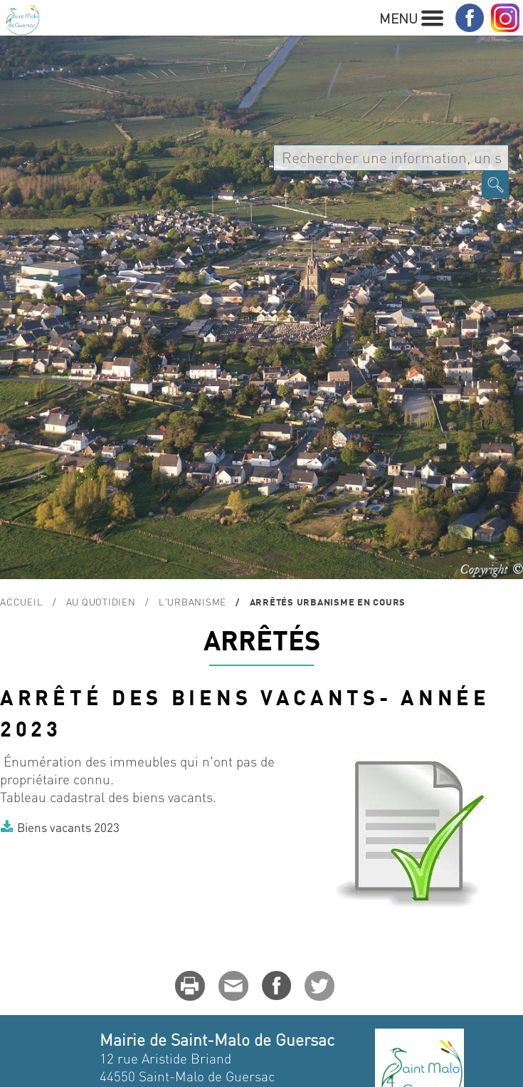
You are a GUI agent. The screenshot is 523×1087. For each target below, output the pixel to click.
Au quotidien (101, 601)
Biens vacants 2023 (68, 827)
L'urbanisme (192, 601)
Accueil (21, 601)
